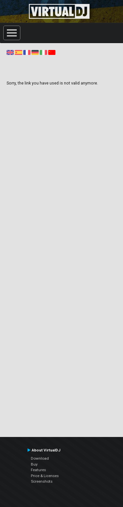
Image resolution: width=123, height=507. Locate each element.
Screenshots (41, 481)
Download (40, 458)
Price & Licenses (45, 475)
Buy (34, 464)
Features (38, 470)
